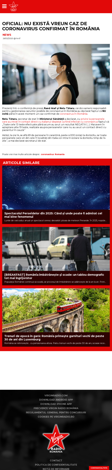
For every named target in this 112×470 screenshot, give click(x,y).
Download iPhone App (56, 404)
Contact (56, 460)
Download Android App (56, 399)
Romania (59, 154)
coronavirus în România (73, 113)
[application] (102, 6)
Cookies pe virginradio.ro (56, 416)
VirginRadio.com (56, 395)
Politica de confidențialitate (56, 464)
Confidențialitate (99, 468)
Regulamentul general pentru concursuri (56, 412)
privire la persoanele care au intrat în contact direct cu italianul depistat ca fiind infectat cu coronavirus (53, 120)
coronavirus (47, 154)
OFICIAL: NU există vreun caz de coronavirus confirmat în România (51, 26)
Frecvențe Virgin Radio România (56, 408)
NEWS (7, 34)
